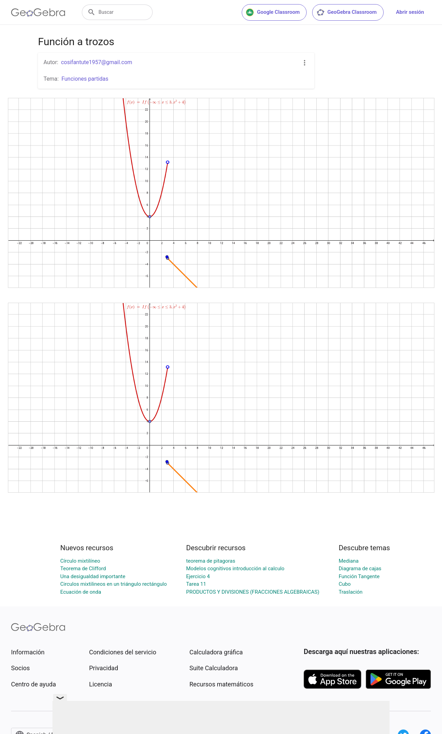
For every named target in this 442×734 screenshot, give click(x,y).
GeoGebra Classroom (346, 12)
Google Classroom (273, 12)
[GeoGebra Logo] (38, 12)
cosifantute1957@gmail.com (96, 62)
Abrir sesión (410, 12)
